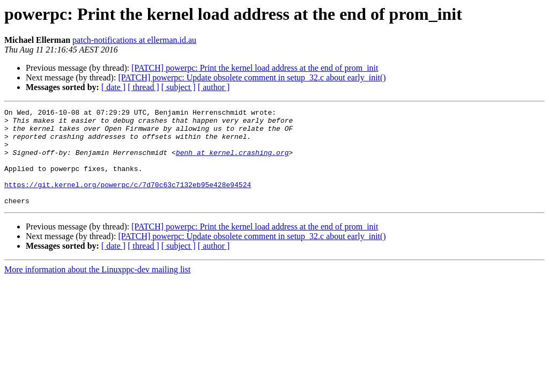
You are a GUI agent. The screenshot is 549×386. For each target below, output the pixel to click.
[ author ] (214, 87)
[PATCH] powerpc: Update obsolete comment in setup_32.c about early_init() (251, 77)
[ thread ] (143, 87)
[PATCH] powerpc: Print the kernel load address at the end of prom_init (254, 67)
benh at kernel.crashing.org (232, 162)
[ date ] (113, 87)
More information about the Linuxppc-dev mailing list (97, 288)
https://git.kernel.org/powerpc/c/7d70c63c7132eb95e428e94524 (127, 200)
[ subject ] (178, 87)
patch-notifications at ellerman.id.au (134, 39)
